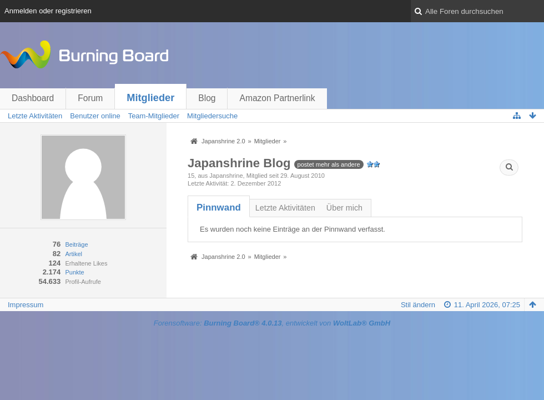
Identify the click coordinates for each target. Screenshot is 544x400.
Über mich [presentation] (344, 207)
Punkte (74, 272)
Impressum (25, 305)
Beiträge (76, 244)
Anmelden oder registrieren (48, 11)
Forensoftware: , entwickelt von (272, 323)
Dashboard (33, 98)
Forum (90, 98)
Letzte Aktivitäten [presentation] (285, 207)
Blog (206, 98)
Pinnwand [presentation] (219, 207)
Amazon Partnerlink (277, 98)
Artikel (73, 254)
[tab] (219, 207)
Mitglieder (150, 97)
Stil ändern (418, 305)
